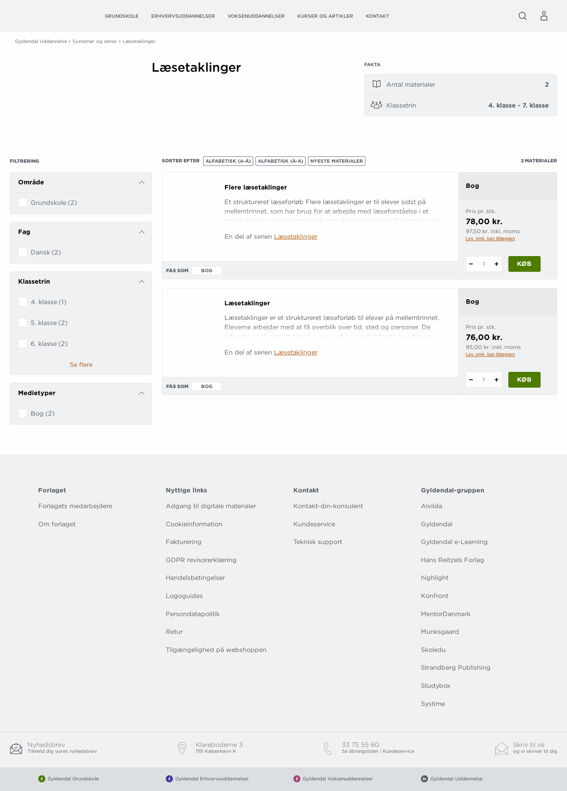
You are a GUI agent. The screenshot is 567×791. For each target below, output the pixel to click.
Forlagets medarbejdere (75, 506)
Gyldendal (436, 524)
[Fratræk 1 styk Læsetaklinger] (471, 379)
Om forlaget (57, 524)
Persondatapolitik (193, 614)
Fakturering (184, 542)
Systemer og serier (94, 41)
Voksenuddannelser (256, 16)
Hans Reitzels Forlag (452, 560)
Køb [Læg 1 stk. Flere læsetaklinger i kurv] (524, 263)
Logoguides (184, 596)
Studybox (435, 685)
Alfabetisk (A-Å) (228, 161)
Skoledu (433, 650)
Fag (24, 232)
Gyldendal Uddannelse (41, 41)
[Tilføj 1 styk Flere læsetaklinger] (497, 263)
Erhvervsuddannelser (183, 16)
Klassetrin (34, 281)
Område (31, 182)
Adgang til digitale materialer (211, 506)
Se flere (81, 364)
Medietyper (37, 393)
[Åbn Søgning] (522, 15)
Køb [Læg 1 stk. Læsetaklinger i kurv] (524, 379)
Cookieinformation (194, 524)
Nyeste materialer (336, 161)
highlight (434, 577)
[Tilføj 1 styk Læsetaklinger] (497, 379)
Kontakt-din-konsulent (328, 506)
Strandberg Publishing (456, 667)
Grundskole (122, 16)
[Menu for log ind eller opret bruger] (543, 15)
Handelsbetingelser (195, 577)
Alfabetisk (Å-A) (280, 161)
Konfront (434, 596)
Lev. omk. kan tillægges (490, 238)
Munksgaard (440, 631)
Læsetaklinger (295, 236)
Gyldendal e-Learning (454, 542)
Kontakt (377, 16)
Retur (174, 631)
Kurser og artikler (325, 16)
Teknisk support (317, 542)
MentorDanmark (446, 614)
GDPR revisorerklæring (201, 560)
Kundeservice (314, 524)
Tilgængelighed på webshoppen (216, 650)
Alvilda (431, 506)
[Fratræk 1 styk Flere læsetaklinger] (471, 263)
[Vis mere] (248, 94)
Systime (433, 703)
